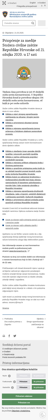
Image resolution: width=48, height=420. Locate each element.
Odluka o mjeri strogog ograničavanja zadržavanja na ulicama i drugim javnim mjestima (22, 117)
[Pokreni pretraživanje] (32, 23)
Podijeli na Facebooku (9, 336)
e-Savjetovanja (8, 354)
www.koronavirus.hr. (18, 251)
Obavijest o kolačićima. (20, 411)
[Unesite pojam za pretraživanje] (13, 23)
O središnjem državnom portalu (14, 349)
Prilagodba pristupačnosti (27, 6)
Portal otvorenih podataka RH (14, 357)
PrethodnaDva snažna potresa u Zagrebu (13, 322)
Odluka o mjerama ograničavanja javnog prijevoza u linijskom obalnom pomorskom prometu (24, 131)
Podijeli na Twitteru (14, 336)
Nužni (5, 376)
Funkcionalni (7, 382)
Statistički (6, 387)
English (33, 3)
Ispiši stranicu (3, 336)
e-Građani (42, 3)
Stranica (5, 308)
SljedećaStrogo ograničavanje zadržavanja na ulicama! (35, 323)
